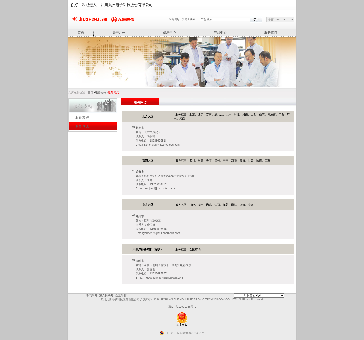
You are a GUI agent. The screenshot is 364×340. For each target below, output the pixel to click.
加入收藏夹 (106, 295)
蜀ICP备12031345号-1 (182, 306)
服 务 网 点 (82, 126)
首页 (81, 32)
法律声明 (91, 295)
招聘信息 (174, 19)
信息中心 (169, 32)
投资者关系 (188, 19)
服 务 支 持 (82, 117)
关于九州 (118, 32)
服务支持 (270, 32)
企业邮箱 (121, 295)
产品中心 (220, 32)
